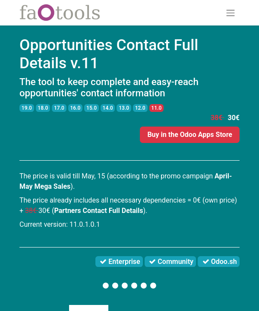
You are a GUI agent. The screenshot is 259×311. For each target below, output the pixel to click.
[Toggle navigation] (230, 12)
